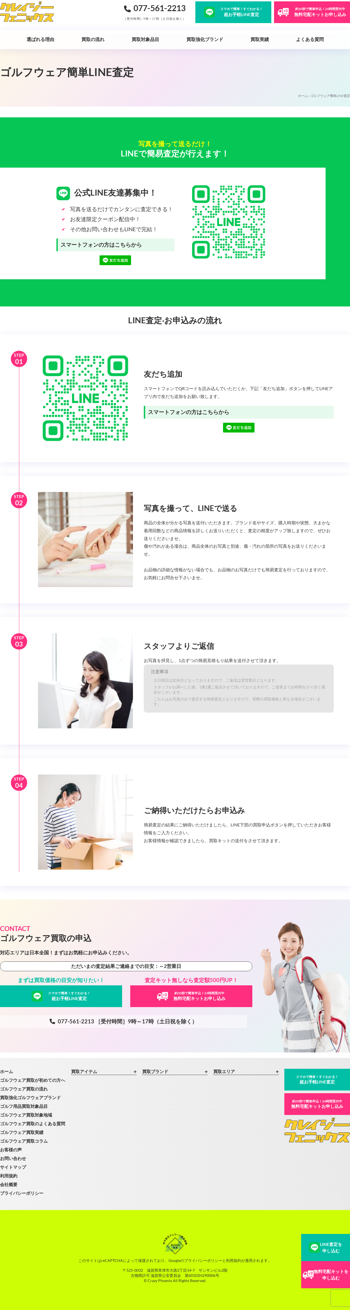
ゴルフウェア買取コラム (24, 1140)
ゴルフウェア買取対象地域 (26, 1114)
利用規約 (8, 1175)
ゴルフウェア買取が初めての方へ (32, 1080)
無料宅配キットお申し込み (317, 1104)
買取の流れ (92, 39)
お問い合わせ (13, 1158)
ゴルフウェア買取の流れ (24, 1088)
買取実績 (259, 39)
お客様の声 (11, 1149)
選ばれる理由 (40, 39)
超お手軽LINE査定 (317, 1079)
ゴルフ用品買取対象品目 (24, 1106)
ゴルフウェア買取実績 (21, 1132)
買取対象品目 (145, 39)
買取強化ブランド (204, 39)
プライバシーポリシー (21, 1193)
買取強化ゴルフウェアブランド (30, 1097)
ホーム (303, 96)
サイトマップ (13, 1167)
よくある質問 (310, 39)
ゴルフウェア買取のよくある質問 (32, 1123)
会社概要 (8, 1184)
